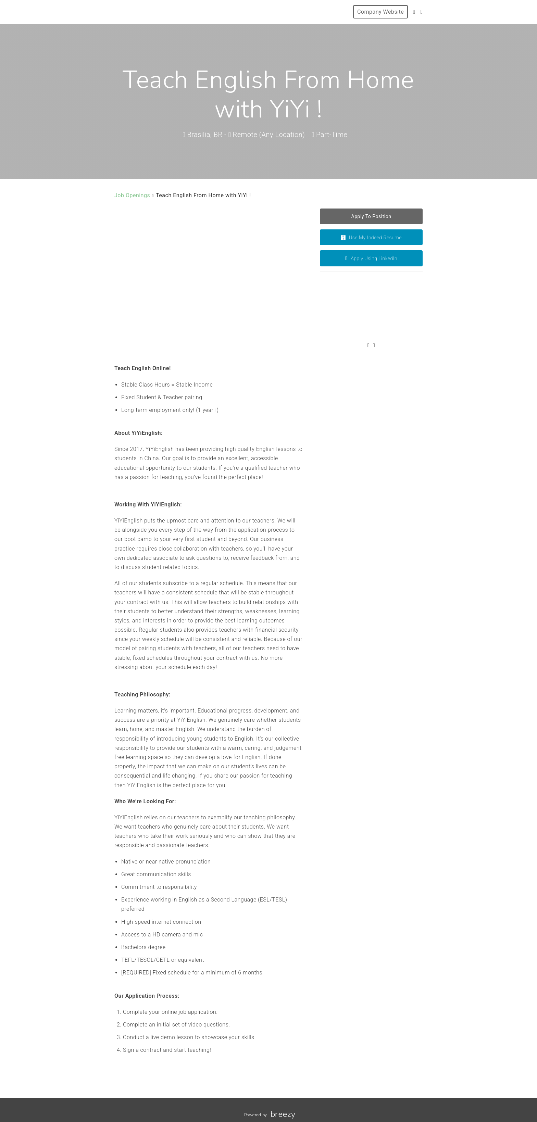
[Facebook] (422, 12)
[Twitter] (414, 12)
